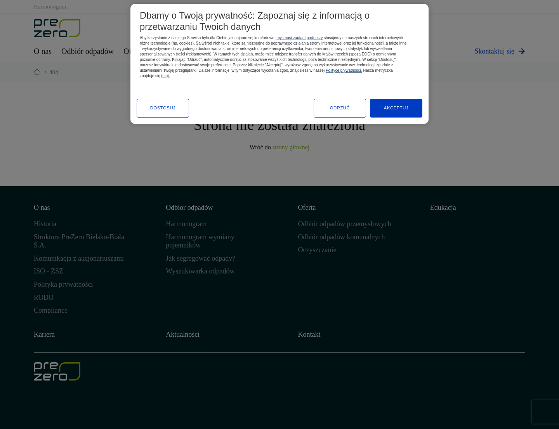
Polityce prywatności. (344, 70)
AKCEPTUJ (396, 108)
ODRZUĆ (340, 108)
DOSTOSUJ (163, 108)
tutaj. (165, 76)
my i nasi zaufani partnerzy (299, 38)
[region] (279, 64)
